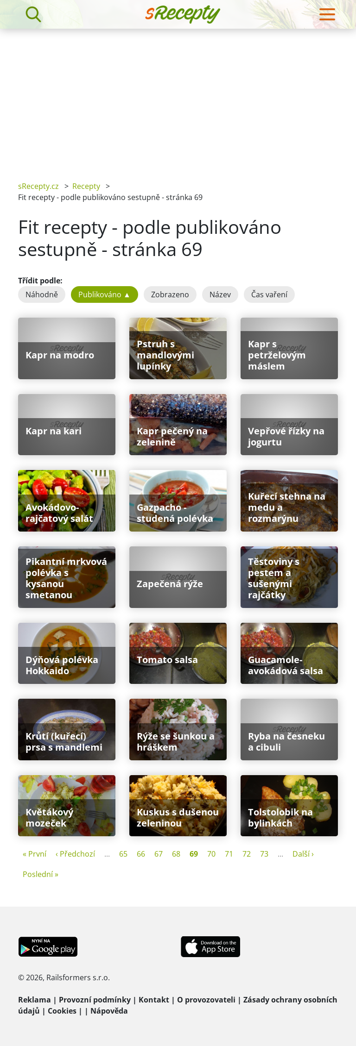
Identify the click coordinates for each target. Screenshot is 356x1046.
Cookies (62, 1011)
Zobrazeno (170, 294)
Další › (303, 854)
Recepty (86, 186)
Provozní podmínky (95, 1000)
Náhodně (41, 294)
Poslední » (40, 874)
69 (194, 854)
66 (141, 854)
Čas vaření (269, 294)
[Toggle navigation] (327, 14)
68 (176, 854)
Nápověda (109, 1011)
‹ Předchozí (75, 854)
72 (246, 854)
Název (220, 294)
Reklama (34, 1000)
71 (229, 854)
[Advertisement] (178, 98)
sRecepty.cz (38, 186)
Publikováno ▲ (104, 294)
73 (264, 854)
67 (158, 854)
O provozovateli (206, 1000)
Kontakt (154, 1000)
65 (123, 854)
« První (34, 854)
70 (211, 854)
